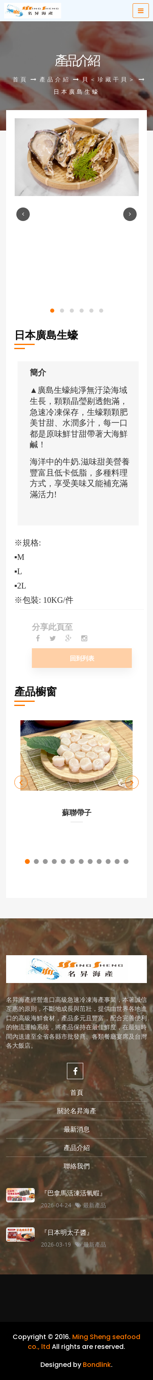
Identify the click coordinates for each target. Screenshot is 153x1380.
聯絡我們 (77, 1166)
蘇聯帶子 (76, 812)
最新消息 (77, 1129)
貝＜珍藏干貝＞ (109, 79)
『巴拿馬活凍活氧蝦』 (73, 1193)
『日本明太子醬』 (67, 1232)
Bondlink (97, 1364)
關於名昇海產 (76, 1111)
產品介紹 (55, 79)
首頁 (20, 79)
